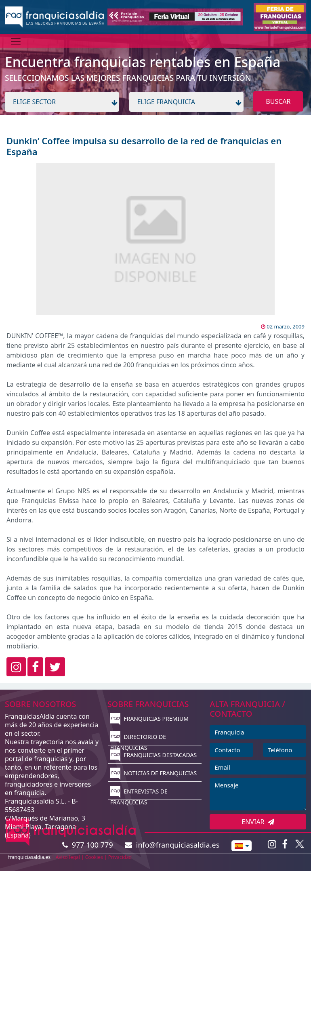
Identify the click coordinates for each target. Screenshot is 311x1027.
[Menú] (16, 41)
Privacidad (120, 857)
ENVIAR (258, 821)
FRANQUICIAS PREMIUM (149, 718)
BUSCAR (278, 101)
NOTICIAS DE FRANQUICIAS (153, 773)
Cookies (94, 857)
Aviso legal (68, 857)
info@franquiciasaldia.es (172, 845)
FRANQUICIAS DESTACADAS (153, 755)
